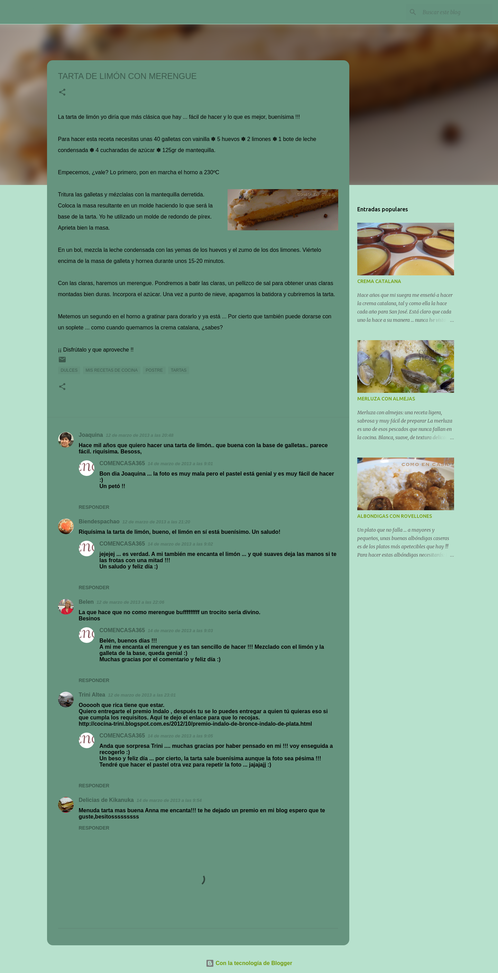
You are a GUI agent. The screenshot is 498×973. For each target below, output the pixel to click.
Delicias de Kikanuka (106, 800)
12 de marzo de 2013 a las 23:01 (142, 695)
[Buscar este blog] (456, 12)
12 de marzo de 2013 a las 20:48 (140, 435)
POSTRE (154, 370)
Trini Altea (92, 695)
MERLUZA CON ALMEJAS (386, 398)
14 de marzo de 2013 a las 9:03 (180, 630)
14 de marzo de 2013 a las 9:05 (180, 735)
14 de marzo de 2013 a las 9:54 (169, 800)
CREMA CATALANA (379, 281)
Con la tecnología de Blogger (249, 963)
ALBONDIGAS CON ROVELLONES (394, 516)
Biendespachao (99, 521)
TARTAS (178, 370)
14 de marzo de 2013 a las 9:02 (180, 544)
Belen (86, 602)
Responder (94, 507)
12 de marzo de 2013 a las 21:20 (156, 521)
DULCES (69, 370)
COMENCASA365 (64, 12)
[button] (62, 93)
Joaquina (91, 435)
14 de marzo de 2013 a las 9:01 (180, 463)
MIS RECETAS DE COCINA (112, 370)
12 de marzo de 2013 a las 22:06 (130, 602)
